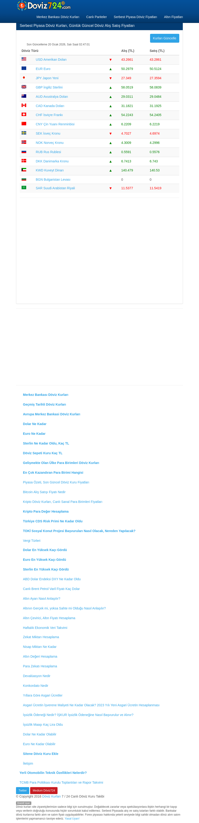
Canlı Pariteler (96, 17)
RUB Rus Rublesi (48, 152)
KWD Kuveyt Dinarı (50, 170)
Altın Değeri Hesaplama (40, 656)
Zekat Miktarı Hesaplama (41, 637)
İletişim (28, 763)
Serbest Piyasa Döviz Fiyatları (135, 17)
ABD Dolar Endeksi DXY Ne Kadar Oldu (52, 579)
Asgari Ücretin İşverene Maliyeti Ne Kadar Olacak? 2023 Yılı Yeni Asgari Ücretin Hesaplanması (91, 705)
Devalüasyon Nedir (36, 676)
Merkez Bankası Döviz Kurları (57, 17)
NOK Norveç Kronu (50, 143)
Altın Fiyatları (173, 17)
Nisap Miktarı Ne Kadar (40, 647)
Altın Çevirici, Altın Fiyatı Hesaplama (49, 618)
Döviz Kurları (51, 796)
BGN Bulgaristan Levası (53, 179)
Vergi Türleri (31, 540)
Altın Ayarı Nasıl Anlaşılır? (41, 598)
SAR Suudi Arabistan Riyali (55, 188)
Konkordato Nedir (35, 685)
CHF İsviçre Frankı (49, 115)
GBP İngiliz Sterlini (49, 87)
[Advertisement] (99, 250)
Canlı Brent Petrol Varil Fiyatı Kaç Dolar (51, 589)
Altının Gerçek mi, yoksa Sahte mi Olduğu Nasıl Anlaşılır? (64, 608)
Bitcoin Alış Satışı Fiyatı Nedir (44, 492)
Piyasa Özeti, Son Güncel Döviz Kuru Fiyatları (56, 482)
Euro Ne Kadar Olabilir (39, 744)
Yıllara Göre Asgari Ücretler (42, 695)
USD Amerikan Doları (51, 59)
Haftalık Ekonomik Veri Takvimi (45, 628)
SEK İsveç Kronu (48, 133)
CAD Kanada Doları (50, 106)
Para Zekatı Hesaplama (40, 666)
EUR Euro (43, 69)
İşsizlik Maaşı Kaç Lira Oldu (43, 724)
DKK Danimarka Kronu (52, 161)
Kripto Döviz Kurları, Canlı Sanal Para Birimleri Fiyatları (62, 502)
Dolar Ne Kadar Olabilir (39, 734)
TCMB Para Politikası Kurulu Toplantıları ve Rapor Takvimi (61, 782)
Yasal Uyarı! (72, 818)
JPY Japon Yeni (47, 78)
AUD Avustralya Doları (52, 96)
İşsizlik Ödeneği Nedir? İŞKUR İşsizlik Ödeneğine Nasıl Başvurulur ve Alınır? (78, 715)
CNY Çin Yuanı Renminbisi (55, 124)
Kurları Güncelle (164, 38)
